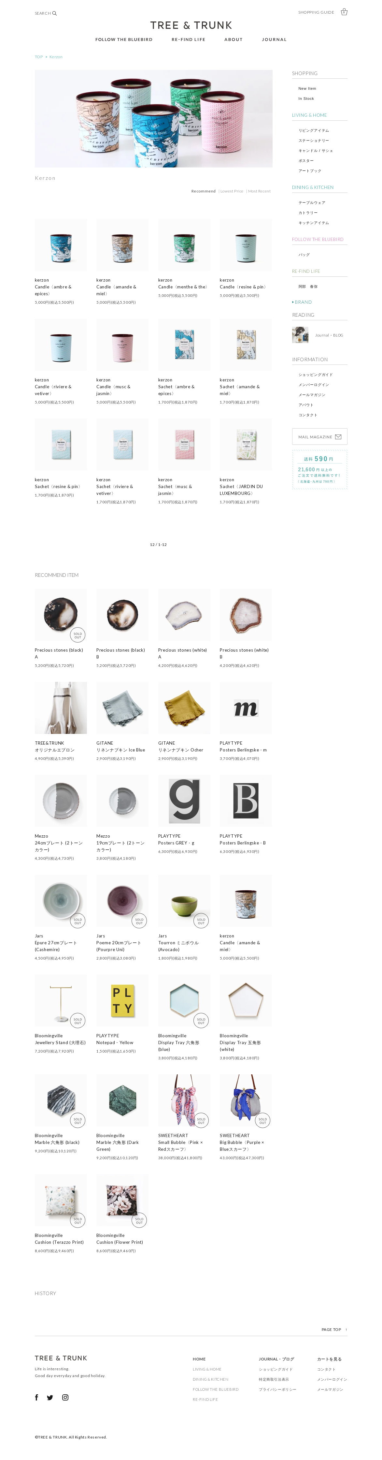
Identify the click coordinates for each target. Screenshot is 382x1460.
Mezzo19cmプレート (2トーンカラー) (120, 842)
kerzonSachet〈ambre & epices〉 (176, 386)
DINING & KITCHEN (313, 187)
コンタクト (308, 415)
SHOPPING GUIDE (316, 12)
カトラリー (308, 213)
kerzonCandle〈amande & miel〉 (116, 286)
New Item (308, 88)
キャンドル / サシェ (316, 151)
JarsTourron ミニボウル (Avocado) (178, 942)
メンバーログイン (314, 385)
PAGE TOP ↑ (334, 1329)
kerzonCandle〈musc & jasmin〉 (113, 386)
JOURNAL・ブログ (276, 1359)
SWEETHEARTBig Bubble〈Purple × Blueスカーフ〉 (242, 1142)
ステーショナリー (314, 140)
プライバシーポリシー (278, 1389)
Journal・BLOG (328, 335)
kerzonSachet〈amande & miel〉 (240, 386)
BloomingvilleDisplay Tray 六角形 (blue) (179, 1042)
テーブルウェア (312, 203)
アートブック (310, 171)
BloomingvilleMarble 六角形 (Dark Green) (117, 1142)
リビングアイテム (314, 130)
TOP (39, 56)
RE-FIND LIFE (306, 271)
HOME (199, 1359)
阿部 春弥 (308, 286)
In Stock (306, 98)
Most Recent (259, 191)
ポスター (306, 161)
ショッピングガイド (316, 375)
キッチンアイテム (314, 223)
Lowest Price (232, 191)
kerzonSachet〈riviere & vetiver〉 (114, 486)
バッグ (304, 255)
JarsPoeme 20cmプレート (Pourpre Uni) (118, 942)
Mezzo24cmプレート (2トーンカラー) (59, 842)
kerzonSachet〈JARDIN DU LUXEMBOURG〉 (241, 486)
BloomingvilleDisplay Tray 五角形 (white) (240, 1042)
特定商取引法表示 (274, 1379)
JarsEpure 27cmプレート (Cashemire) (56, 942)
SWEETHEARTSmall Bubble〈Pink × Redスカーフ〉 (180, 1142)
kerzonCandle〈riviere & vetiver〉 (53, 386)
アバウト (306, 405)
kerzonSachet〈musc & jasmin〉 (175, 486)
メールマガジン (312, 395)
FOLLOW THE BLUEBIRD (318, 239)
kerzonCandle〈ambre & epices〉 (53, 286)
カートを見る (329, 1359)
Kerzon (56, 56)
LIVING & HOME (309, 115)
